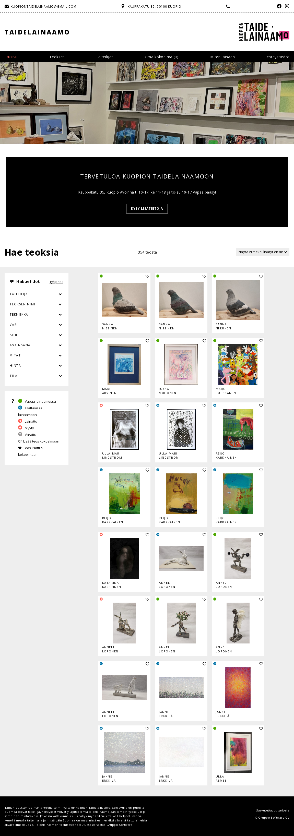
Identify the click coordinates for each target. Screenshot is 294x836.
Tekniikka (19, 314)
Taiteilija (19, 294)
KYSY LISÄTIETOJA (147, 208)
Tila (14, 376)
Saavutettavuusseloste (272, 810)
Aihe (14, 335)
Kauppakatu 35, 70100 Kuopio (154, 6)
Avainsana (20, 345)
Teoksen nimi (23, 304)
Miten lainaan (222, 56)
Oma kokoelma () (162, 56)
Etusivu (11, 56)
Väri (36, 324)
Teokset (56, 56)
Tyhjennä (56, 282)
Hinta (15, 365)
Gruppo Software (120, 825)
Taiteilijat (104, 56)
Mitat (15, 355)
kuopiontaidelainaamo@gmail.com (43, 6)
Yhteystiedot (278, 56)
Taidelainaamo (37, 32)
